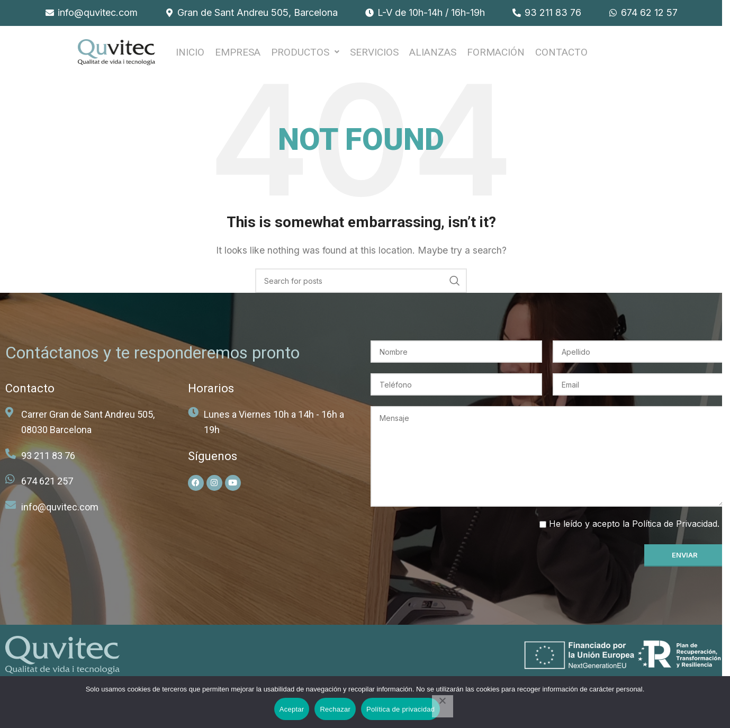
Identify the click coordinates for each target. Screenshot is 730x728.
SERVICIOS (374, 55)
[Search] (361, 286)
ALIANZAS (432, 55)
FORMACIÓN (496, 55)
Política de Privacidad (674, 529)
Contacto (561, 55)
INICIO (190, 55)
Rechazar (335, 709)
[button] (305, 55)
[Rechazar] (442, 706)
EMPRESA (237, 55)
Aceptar (292, 709)
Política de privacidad (400, 709)
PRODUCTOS (305, 55)
